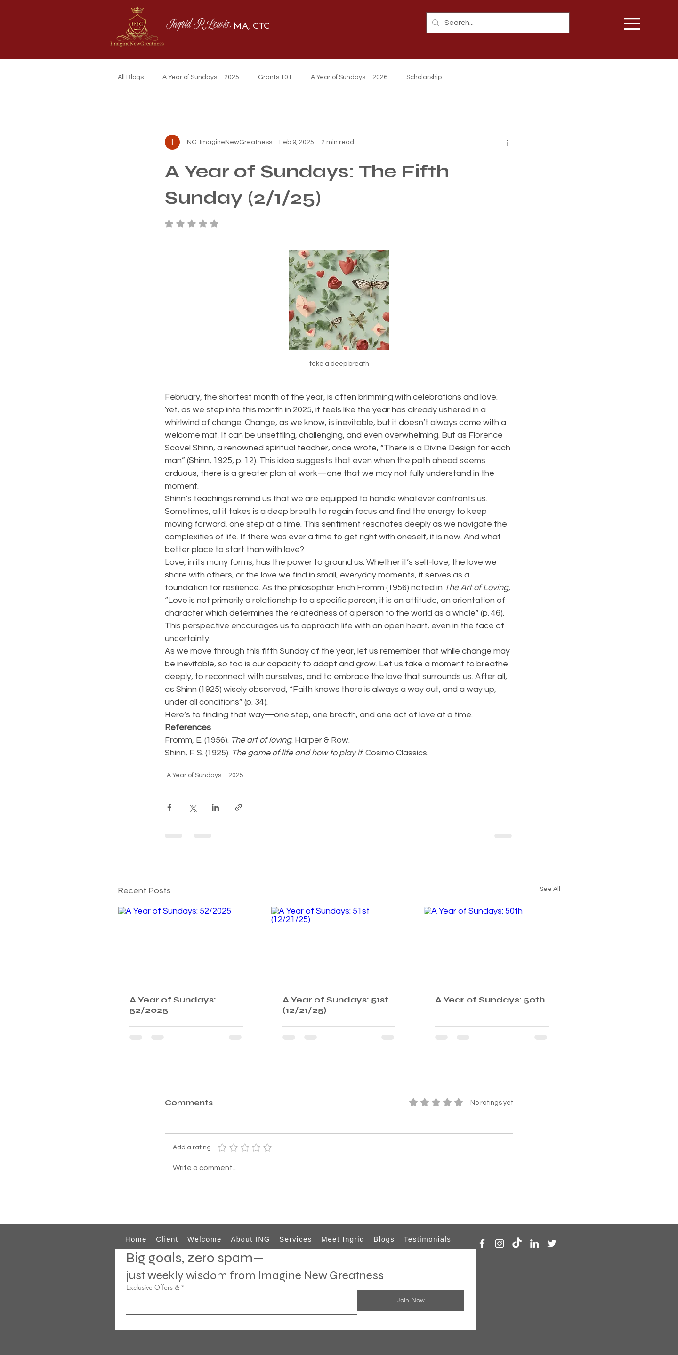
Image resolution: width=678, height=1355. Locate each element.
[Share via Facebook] (169, 807)
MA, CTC (252, 26)
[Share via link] (238, 807)
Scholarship (424, 77)
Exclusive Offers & (152, 1287)
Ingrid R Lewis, (200, 25)
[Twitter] (552, 1243)
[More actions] (507, 142)
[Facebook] (482, 1243)
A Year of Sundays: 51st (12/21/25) (335, 1004)
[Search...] (496, 23)
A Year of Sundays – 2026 (349, 77)
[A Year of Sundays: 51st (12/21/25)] (339, 945)
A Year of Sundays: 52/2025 (172, 1004)
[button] (632, 24)
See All (550, 889)
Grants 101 (275, 77)
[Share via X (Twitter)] (192, 807)
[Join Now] (410, 1300)
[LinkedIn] (534, 1243)
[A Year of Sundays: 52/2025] (186, 945)
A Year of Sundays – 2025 (200, 77)
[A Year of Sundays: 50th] (492, 945)
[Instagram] (499, 1243)
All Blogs (131, 77)
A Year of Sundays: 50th (490, 999)
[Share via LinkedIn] (215, 807)
